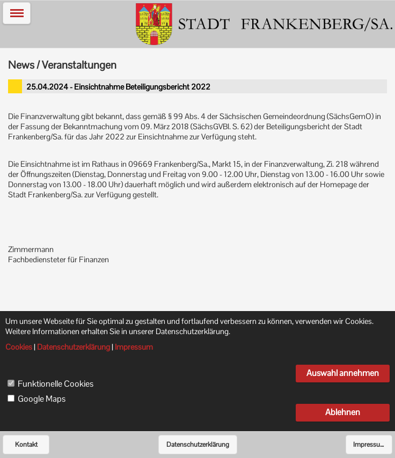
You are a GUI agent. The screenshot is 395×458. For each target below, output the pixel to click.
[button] (17, 13)
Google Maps (41, 399)
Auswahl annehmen (342, 373)
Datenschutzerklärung (197, 444)
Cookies (18, 347)
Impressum (369, 444)
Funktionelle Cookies (55, 384)
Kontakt (26, 444)
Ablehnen (342, 412)
